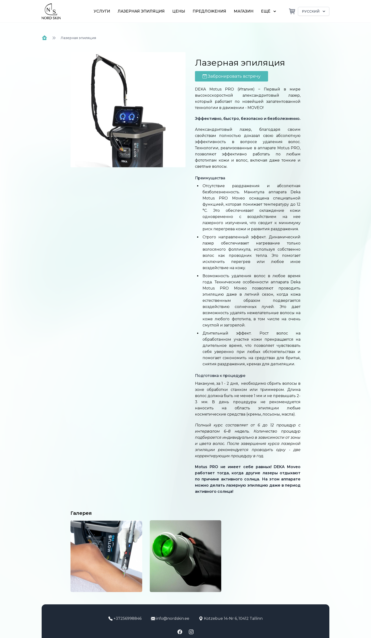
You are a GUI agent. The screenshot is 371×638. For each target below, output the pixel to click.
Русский (314, 11)
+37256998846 (124, 618)
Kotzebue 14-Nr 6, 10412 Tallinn (231, 618)
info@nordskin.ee (170, 618)
